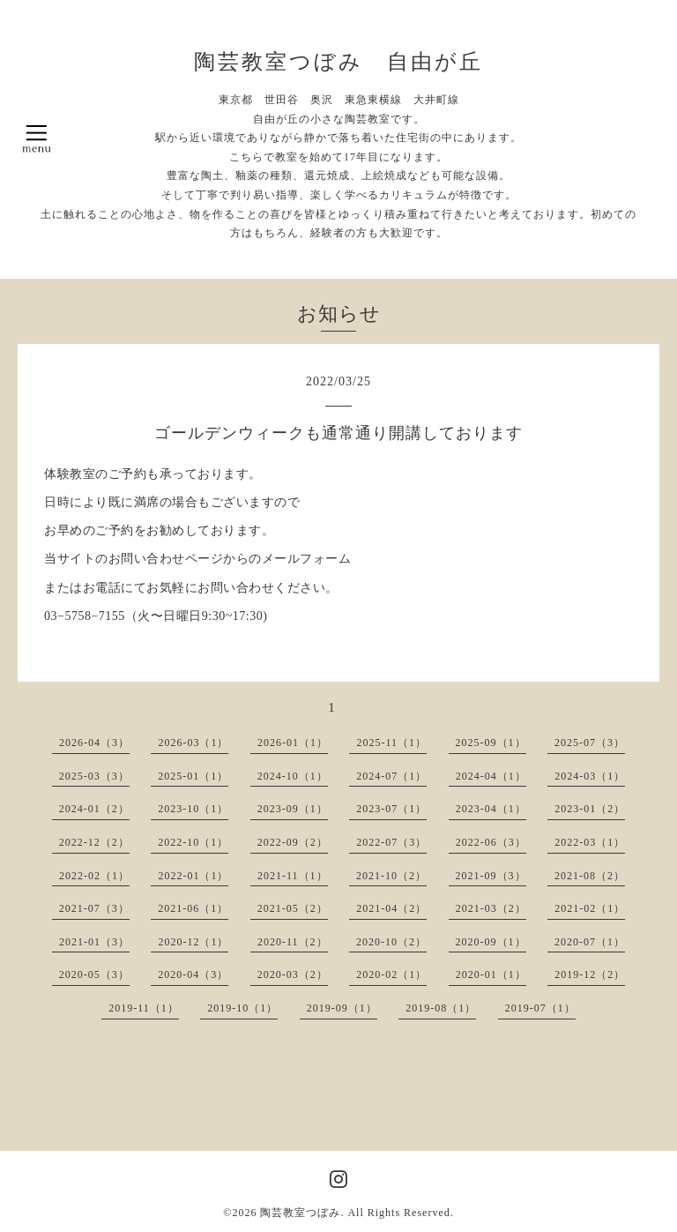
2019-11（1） (143, 1008)
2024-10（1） (292, 776)
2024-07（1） (391, 776)
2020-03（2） (292, 974)
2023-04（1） (491, 809)
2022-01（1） (193, 876)
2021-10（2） (391, 876)
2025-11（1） (391, 742)
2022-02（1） (94, 876)
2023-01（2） (589, 809)
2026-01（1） (292, 742)
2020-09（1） (491, 942)
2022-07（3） (391, 842)
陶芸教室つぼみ (300, 1212)
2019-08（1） (440, 1008)
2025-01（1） (193, 776)
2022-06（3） (491, 842)
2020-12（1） (193, 942)
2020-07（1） (589, 942)
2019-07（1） (540, 1008)
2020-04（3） (193, 974)
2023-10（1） (193, 809)
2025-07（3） (589, 742)
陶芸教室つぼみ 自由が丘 (338, 61)
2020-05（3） (94, 974)
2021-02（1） (589, 908)
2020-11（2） (292, 942)
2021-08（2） (589, 876)
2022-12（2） (94, 842)
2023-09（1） (292, 809)
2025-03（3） (94, 776)
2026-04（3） (94, 742)
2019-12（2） (589, 974)
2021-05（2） (292, 908)
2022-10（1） (193, 842)
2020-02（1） (391, 974)
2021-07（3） (94, 908)
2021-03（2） (491, 908)
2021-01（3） (94, 942)
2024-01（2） (94, 809)
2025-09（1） (491, 742)
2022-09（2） (292, 842)
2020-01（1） (491, 974)
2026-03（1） (193, 742)
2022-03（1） (589, 842)
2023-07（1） (391, 809)
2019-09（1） (342, 1008)
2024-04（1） (491, 776)
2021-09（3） (491, 876)
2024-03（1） (589, 776)
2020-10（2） (391, 942)
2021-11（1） (292, 876)
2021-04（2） (391, 908)
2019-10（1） (242, 1008)
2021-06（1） (193, 908)
